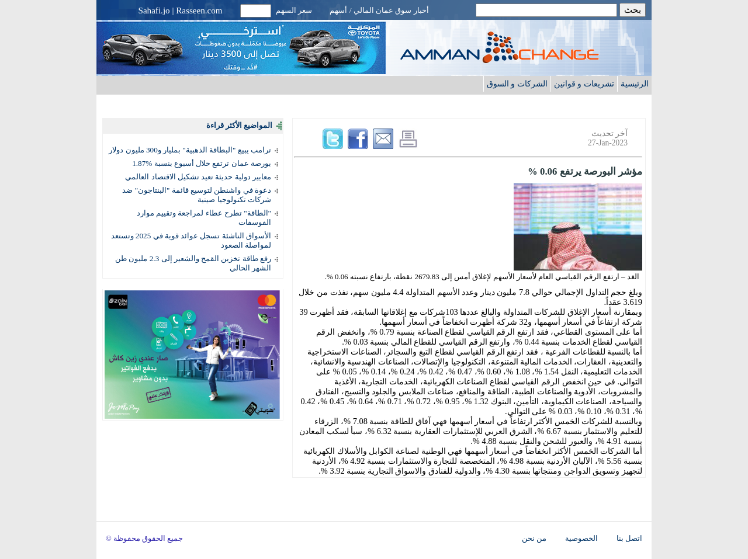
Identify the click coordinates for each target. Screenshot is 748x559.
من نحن (534, 538)
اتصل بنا (629, 538)
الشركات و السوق (517, 83)
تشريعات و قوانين (584, 83)
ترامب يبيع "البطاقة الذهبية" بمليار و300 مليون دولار (190, 149)
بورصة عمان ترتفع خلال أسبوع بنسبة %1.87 (201, 163)
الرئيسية (635, 83)
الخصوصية (581, 538)
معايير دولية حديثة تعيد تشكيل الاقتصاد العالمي (198, 176)
